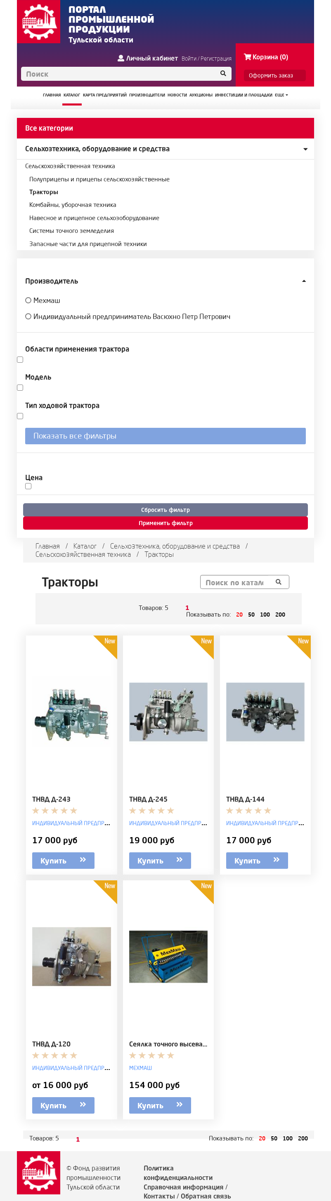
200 (280, 614)
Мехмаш (46, 300)
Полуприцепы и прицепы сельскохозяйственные (99, 179)
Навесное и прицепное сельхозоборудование (94, 218)
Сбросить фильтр (165, 510)
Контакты (159, 1196)
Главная (47, 546)
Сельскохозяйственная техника (70, 166)
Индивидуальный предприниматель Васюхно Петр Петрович (131, 316)
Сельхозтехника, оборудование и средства (97, 148)
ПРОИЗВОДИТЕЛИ (147, 95)
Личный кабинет (148, 58)
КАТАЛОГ (72, 95)
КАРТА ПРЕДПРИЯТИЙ (105, 95)
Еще (281, 95)
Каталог (85, 546)
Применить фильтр (166, 523)
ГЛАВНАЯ (52, 95)
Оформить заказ (271, 75)
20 (239, 614)
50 (251, 614)
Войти (189, 58)
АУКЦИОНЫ (201, 95)
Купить (63, 859)
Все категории (49, 128)
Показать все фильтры (74, 436)
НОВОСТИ (177, 95)
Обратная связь (206, 1196)
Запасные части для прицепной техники (88, 244)
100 (265, 614)
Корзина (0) (266, 57)
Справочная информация (184, 1187)
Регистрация (216, 58)
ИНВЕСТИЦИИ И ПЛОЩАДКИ (243, 95)
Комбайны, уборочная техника (72, 205)
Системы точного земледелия (71, 231)
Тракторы (43, 192)
